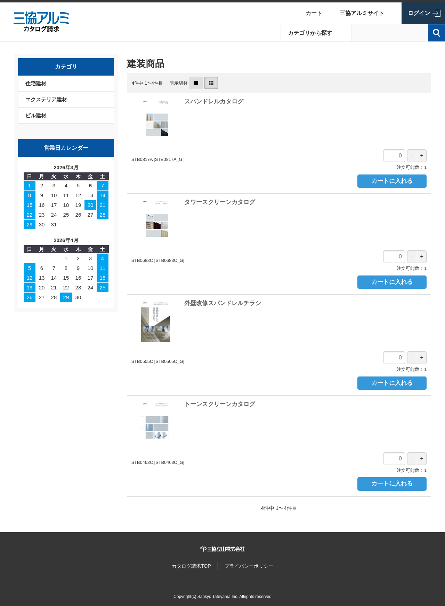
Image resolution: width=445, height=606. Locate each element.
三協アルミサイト (362, 13)
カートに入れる (392, 181)
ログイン (419, 13)
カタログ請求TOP (188, 564)
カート (314, 13)
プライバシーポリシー (252, 564)
